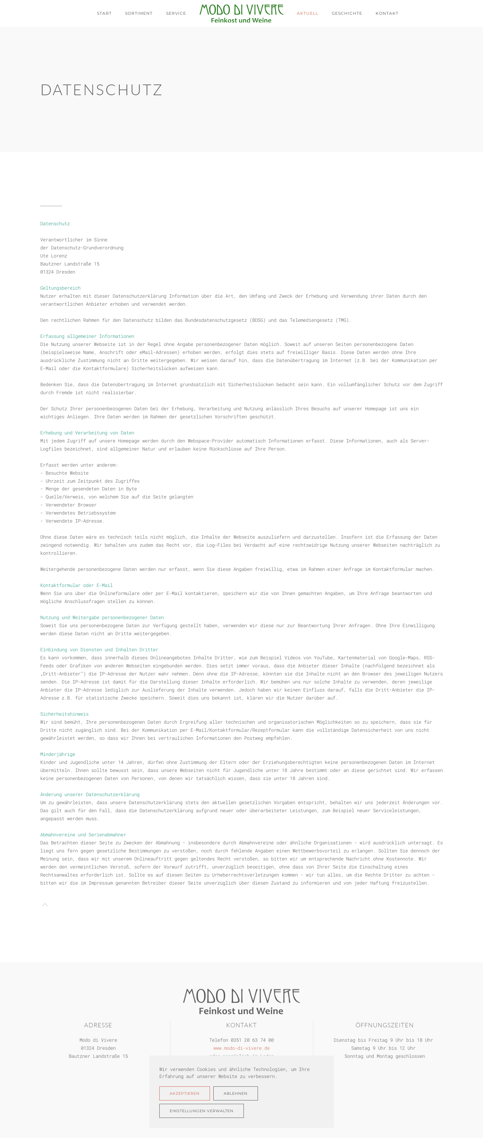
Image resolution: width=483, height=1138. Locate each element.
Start (104, 13)
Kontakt (387, 13)
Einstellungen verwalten (201, 1111)
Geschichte (347, 13)
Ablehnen (236, 1093)
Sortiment (139, 13)
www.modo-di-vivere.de (241, 1047)
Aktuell (307, 13)
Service (176, 13)
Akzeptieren (185, 1093)
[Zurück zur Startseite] (241, 13)
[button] (45, 904)
